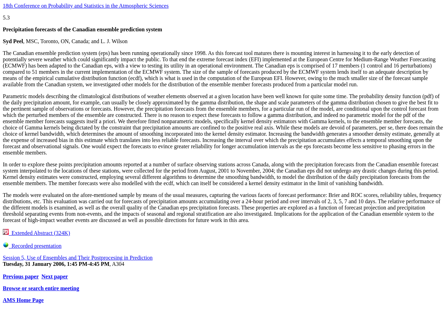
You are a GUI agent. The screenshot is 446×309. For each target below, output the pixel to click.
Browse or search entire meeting (41, 288)
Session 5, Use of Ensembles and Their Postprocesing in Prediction (78, 258)
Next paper (54, 276)
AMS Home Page (23, 300)
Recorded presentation (32, 246)
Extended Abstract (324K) (36, 233)
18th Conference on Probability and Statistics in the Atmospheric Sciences (86, 6)
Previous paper (21, 276)
